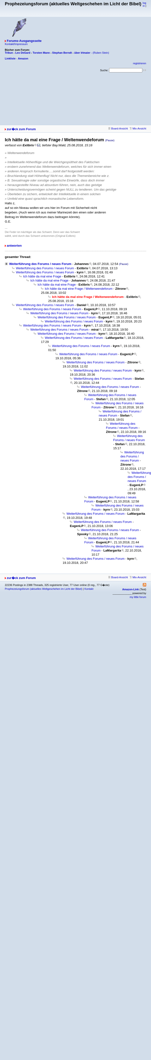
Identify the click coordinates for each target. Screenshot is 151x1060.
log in (144, 4)
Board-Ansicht (118, 128)
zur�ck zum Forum (21, 129)
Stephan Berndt (62, 52)
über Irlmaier (82, 52)
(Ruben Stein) (101, 52)
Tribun (9, 52)
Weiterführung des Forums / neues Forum (40, 264)
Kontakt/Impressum (16, 44)
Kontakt (88, 588)
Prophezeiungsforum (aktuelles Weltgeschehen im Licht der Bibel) (43, 588)
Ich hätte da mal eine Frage (42, 276)
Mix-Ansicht (138, 128)
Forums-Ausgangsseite (24, 41)
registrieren (139, 63)
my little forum (138, 597)
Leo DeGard (22, 52)
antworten (14, 245)
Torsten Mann (41, 52)
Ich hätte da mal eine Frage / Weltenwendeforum (78, 288)
